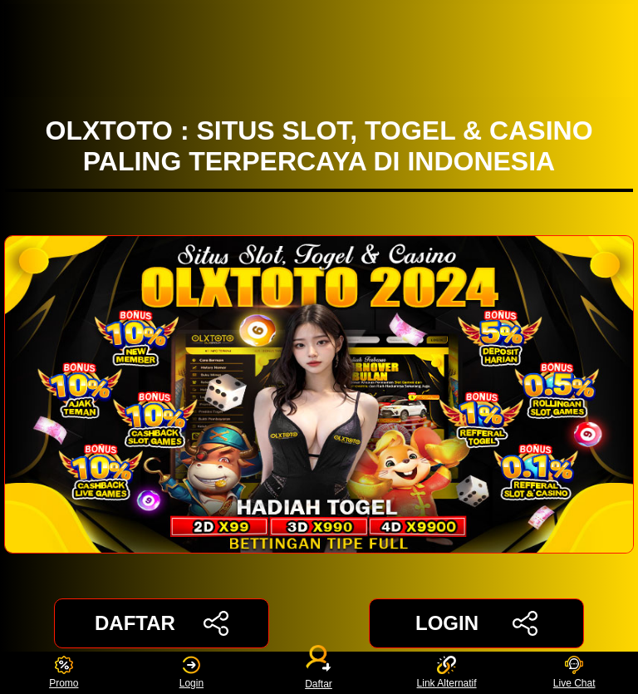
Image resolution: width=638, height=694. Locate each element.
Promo (63, 673)
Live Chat (574, 673)
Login (191, 673)
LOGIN (476, 623)
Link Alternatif (447, 673)
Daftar (319, 673)
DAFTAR (161, 623)
